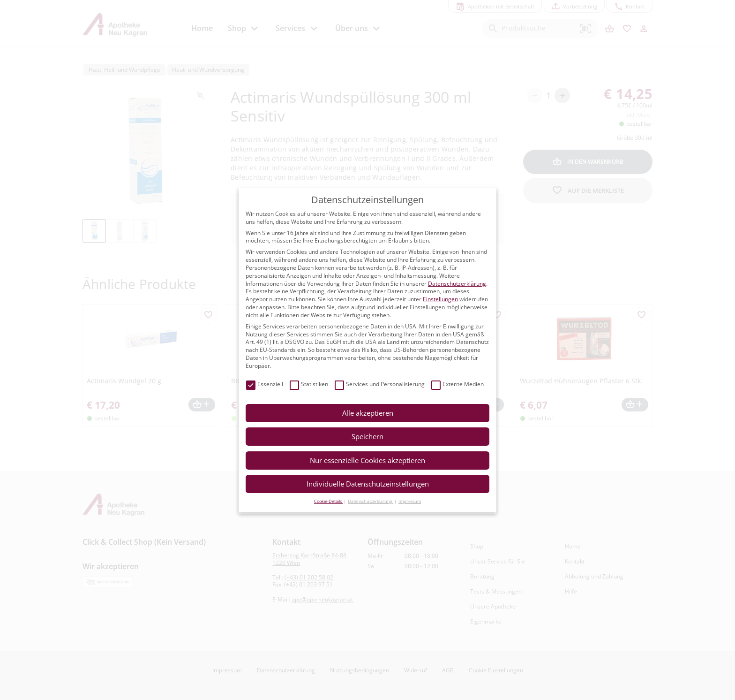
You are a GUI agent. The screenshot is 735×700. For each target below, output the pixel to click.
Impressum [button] (409, 501)
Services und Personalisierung (380, 384)
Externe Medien (457, 384)
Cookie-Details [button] (328, 501)
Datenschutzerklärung (457, 284)
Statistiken (309, 384)
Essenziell (264, 384)
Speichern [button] (367, 436)
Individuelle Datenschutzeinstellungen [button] (368, 483)
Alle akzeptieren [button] (367, 413)
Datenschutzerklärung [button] (370, 501)
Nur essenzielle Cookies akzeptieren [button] (367, 460)
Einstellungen (440, 299)
